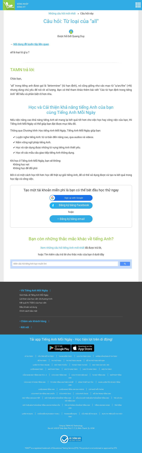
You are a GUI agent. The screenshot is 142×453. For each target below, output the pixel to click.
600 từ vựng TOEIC (71, 369)
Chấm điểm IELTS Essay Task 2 (48, 414)
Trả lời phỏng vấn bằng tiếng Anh (77, 405)
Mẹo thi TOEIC (107, 369)
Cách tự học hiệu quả (80, 375)
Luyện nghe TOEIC (37, 369)
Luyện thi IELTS (27, 414)
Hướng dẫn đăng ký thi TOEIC (106, 356)
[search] (65, 263)
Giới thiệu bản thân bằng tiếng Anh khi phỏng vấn (41, 405)
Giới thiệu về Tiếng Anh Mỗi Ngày (33, 295)
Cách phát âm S (65, 393)
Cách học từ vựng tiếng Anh (34, 382)
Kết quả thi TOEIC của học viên (32, 303)
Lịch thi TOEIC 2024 (84, 356)
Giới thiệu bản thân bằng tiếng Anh (58, 398)
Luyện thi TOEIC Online (41, 365)
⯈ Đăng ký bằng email (71, 219)
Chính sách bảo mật (28, 311)
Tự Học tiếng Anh (98, 375)
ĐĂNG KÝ (21, 7)
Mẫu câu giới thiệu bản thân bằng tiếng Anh (92, 398)
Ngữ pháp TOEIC (53, 369)
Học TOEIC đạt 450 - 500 (100, 365)
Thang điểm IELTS (70, 414)
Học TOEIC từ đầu (60, 365)
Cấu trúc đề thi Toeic (46, 356)
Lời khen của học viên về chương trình (35, 299)
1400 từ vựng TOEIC (90, 369)
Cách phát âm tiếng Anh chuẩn (43, 393)
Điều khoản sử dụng (28, 307)
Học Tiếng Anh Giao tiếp (31, 398)
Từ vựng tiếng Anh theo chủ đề (61, 382)
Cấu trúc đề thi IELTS (89, 414)
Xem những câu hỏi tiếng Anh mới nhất (62, 247)
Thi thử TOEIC (56, 360)
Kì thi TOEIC (29, 356)
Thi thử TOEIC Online (73, 360)
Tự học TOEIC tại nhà (79, 365)
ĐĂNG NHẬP (22, 4)
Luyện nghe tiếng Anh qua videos (71, 389)
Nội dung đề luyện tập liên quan (31, 44)
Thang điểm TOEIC (65, 356)
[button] (71, 198)
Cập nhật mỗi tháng (96, 389)
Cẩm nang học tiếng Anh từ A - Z (35, 375)
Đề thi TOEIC (42, 360)
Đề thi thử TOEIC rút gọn (95, 360)
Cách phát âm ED (82, 393)
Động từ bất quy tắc (85, 382)
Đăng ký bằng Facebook (74, 205)
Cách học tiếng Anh (59, 375)
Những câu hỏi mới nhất (62, 13)
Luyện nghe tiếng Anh (46, 389)
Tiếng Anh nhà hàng (102, 405)
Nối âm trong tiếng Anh (102, 393)
